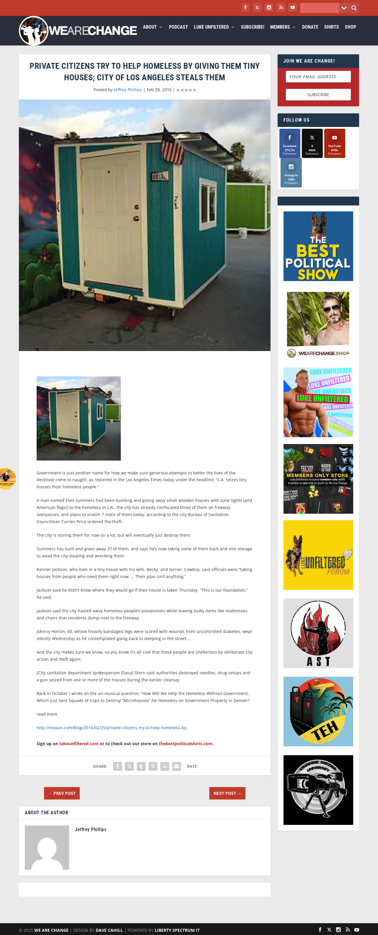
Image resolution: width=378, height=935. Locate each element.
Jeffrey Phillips (128, 96)
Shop (350, 34)
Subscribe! (252, 34)
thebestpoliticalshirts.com (185, 750)
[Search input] (321, 8)
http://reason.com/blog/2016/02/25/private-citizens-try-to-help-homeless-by (111, 734)
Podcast (178, 34)
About (150, 34)
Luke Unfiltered (211, 34)
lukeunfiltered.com (79, 750)
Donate (310, 34)
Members (280, 34)
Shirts (331, 34)
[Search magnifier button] (354, 8)
